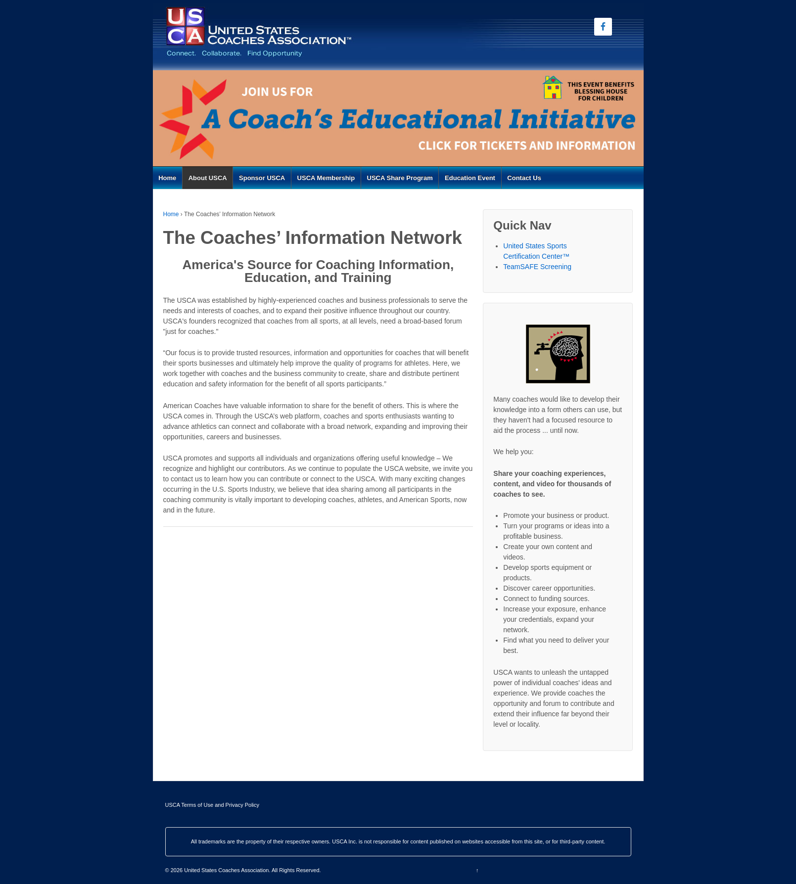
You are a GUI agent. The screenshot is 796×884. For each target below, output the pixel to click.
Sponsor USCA (262, 178)
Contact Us (524, 178)
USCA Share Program (400, 178)
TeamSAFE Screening (537, 267)
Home (167, 178)
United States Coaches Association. (227, 870)
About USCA (207, 178)
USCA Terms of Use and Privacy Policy (212, 805)
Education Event (470, 178)
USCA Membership (326, 178)
